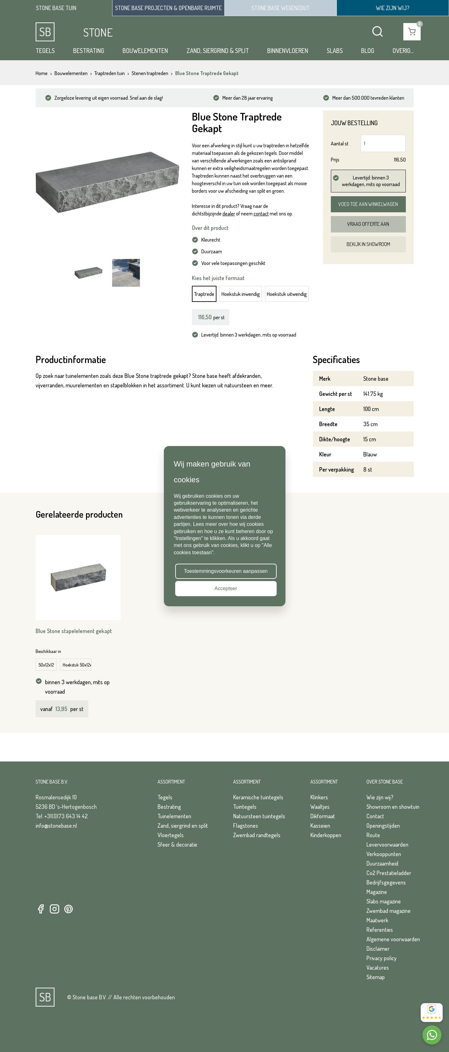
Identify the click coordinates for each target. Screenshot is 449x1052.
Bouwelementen (145, 50)
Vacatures (377, 967)
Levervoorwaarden (387, 844)
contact (261, 213)
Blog (367, 50)
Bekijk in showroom (368, 244)
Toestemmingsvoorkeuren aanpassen (226, 571)
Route (373, 835)
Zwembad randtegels (256, 835)
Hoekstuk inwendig (241, 294)
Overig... (403, 50)
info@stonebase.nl (56, 825)
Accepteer (225, 588)
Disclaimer (377, 948)
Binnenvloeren (287, 50)
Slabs (335, 50)
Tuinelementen (174, 816)
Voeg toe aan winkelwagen (368, 204)
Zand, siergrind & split (218, 50)
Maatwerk (377, 920)
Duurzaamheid (382, 863)
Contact (375, 816)
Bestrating (88, 50)
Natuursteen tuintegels (259, 816)
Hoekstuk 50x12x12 (77, 664)
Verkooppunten (383, 853)
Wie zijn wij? (379, 797)
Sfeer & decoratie (177, 844)
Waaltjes (320, 806)
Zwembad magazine (388, 910)
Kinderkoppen (325, 835)
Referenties (379, 929)
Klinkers (319, 797)
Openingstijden (383, 825)
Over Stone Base (384, 782)
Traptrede (204, 294)
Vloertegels (171, 835)
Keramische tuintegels (258, 797)
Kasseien (320, 825)
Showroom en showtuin (392, 806)
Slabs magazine (383, 901)
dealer (228, 213)
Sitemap (375, 976)
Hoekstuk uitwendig (287, 294)
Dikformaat (322, 816)
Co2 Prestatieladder (388, 872)
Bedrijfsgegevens (386, 882)
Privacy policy (381, 958)
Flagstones (245, 825)
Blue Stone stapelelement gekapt (74, 630)
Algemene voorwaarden (393, 939)
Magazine (376, 891)
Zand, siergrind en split (183, 825)
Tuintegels (244, 806)
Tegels (45, 50)
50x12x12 (46, 664)
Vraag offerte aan (368, 224)
